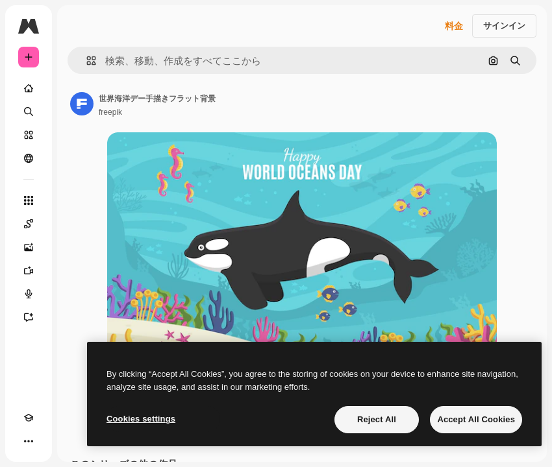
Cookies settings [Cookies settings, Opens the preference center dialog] (141, 419)
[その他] (28, 441)
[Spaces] (28, 223)
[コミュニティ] (28, 158)
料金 (454, 26)
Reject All (376, 419)
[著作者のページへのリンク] (82, 103)
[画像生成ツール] (28, 247)
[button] (86, 61)
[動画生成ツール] (28, 270)
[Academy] (28, 417)
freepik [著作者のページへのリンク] (110, 112)
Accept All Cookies (476, 419)
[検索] (28, 111)
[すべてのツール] (28, 200)
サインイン (504, 25)
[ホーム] (28, 88)
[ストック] (28, 135)
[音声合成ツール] (28, 293)
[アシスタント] (28, 317)
